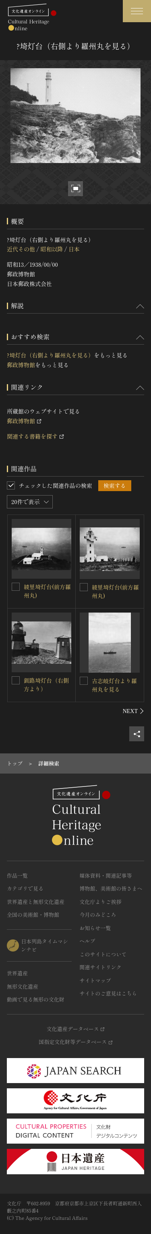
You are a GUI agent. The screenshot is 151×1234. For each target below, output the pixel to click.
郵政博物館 (21, 365)
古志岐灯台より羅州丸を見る (114, 685)
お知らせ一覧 (95, 928)
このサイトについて (103, 954)
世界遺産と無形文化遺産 (35, 902)
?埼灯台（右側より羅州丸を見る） (50, 355)
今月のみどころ (98, 914)
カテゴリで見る (25, 888)
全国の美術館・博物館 (33, 914)
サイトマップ (95, 980)
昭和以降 (51, 249)
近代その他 (21, 249)
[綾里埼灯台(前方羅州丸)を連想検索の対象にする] (16, 587)
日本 (74, 249)
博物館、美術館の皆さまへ (111, 888)
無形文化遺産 (22, 986)
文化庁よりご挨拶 (101, 902)
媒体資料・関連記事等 (106, 875)
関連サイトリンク (101, 967)
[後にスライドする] (133, 711)
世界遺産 (17, 973)
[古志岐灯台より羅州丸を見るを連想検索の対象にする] (84, 681)
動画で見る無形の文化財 (35, 999)
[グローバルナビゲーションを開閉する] (137, 11)
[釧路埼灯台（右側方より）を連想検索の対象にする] (16, 680)
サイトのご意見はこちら (108, 993)
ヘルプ (87, 941)
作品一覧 (17, 875)
